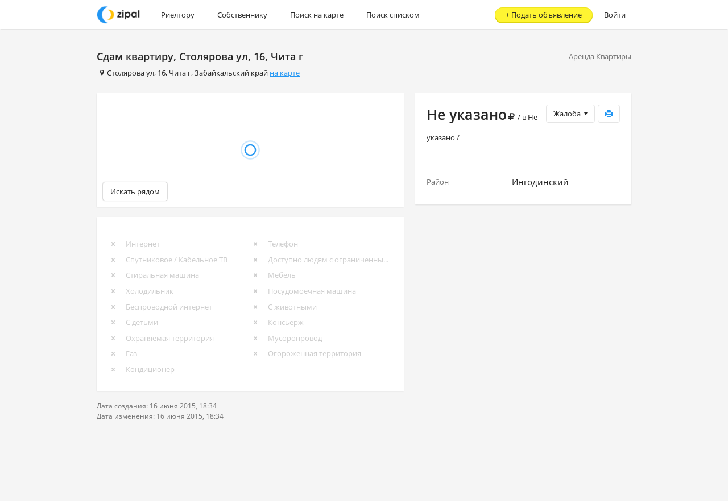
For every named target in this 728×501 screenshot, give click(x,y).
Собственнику (242, 15)
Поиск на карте (317, 15)
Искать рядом (135, 191)
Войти (615, 15)
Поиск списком (393, 15)
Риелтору (178, 15)
